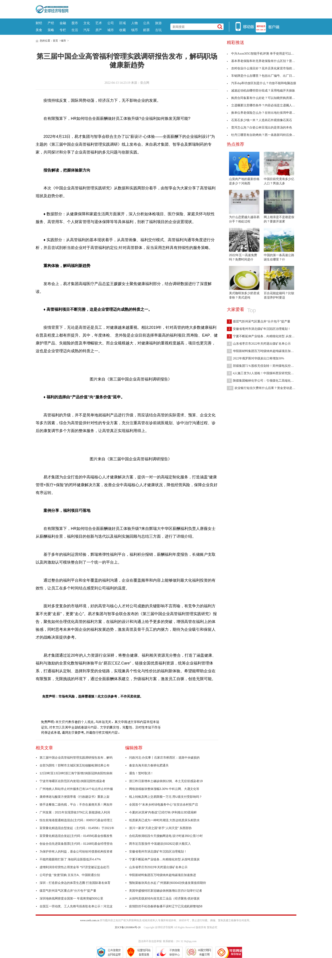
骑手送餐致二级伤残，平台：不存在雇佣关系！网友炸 (76, 804)
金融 (63, 23)
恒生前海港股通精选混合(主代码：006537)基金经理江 (76, 820)
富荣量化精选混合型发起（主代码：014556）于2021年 (77, 828)
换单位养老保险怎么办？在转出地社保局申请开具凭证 (265, 112)
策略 (51, 30)
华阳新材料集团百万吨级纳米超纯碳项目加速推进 (162, 875)
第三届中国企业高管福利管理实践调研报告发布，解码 (76, 757)
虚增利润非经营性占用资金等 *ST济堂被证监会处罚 (74, 867)
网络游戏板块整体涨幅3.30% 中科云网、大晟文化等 (164, 789)
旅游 (158, 23)
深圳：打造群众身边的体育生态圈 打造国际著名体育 (75, 883)
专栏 (63, 30)
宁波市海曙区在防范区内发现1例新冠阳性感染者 (72, 781)
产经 (51, 23)
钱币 (134, 30)
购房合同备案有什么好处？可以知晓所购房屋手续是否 (265, 98)
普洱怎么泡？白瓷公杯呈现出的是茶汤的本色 (259, 127)
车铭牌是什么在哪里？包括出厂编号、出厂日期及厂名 (265, 75)
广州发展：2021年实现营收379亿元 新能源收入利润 (75, 812)
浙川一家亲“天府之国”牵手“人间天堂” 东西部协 (160, 828)
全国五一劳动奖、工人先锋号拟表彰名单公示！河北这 (76, 906)
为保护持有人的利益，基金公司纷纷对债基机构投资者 (76, 851)
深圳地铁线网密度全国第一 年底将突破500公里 (71, 898)
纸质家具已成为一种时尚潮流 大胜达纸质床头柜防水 (164, 820)
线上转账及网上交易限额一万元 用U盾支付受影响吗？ (165, 796)
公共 (146, 23)
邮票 (146, 30)
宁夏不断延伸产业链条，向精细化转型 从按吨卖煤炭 (164, 859)
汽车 (86, 30)
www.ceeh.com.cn (89, 920)
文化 (86, 23)
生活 (74, 30)
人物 (134, 23)
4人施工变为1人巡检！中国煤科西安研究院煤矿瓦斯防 (266, 373)
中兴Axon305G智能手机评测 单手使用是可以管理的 (263, 53)
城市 (110, 30)
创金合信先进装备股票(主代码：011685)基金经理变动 (76, 843)
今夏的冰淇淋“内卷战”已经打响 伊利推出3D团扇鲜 (163, 812)
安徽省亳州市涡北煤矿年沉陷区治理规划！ (158, 851)
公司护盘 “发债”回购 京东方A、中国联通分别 (70, 875)
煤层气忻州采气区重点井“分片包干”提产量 (68, 890)
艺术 (98, 23)
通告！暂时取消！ (141, 773)
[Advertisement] (182, 8)
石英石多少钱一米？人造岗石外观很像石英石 (259, 120)
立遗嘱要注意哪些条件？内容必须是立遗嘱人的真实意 (265, 105)
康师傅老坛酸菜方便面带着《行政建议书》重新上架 (75, 796)
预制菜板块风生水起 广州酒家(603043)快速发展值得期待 (167, 883)
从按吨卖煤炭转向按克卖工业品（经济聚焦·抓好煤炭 (164, 898)
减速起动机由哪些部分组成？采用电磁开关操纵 (261, 90)
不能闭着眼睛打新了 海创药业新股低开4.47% (70, 859)
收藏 (122, 30)
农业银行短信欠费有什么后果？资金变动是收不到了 (265, 388)
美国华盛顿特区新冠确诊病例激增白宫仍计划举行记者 (165, 890)
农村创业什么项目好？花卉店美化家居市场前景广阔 (264, 68)
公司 (110, 23)
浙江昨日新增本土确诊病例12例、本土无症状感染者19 (166, 781)
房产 (98, 30)
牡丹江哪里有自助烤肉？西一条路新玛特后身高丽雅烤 (265, 135)
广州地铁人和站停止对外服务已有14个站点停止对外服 (76, 789)
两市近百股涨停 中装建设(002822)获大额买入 (160, 843)
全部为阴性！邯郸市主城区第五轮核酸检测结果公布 (75, 765)
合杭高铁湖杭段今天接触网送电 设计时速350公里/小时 (166, 836)
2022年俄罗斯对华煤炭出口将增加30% (255, 358)
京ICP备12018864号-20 (128, 927)
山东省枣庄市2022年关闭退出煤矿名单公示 (158, 867)
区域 (122, 23)
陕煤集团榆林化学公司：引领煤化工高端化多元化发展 (266, 380)
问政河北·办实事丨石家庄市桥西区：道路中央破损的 (164, 757)
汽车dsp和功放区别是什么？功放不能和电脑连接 (261, 83)
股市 (74, 23)
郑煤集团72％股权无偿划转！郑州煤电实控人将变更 (265, 365)
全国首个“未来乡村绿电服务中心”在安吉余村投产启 (163, 804)
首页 (55, 40)
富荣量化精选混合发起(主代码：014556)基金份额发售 (76, 836)
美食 (39, 30)
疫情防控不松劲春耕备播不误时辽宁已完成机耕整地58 (166, 906)
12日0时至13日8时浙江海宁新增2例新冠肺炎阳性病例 (76, 773)
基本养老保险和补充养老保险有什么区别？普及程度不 (265, 61)
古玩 (158, 30)
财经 (39, 23)
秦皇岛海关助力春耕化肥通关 (149, 765)
